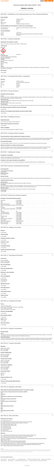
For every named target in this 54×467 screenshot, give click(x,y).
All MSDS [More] (51, 0)
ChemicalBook (5, 1)
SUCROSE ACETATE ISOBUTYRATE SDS (33, 459)
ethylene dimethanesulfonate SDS (21, 459)
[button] (42, 1)
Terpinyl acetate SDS (3, 459)
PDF (46, 0)
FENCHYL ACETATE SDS (11, 459)
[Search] (35, 1)
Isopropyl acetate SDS (4, 460)
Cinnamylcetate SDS (11, 460)
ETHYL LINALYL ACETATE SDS (46, 459)
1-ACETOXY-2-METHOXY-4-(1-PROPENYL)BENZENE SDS (38, 460)
